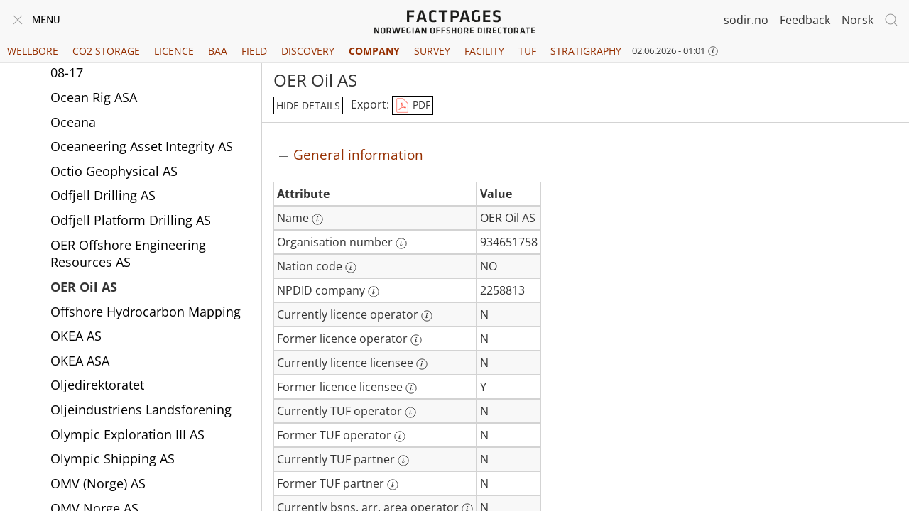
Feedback (805, 20)
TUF (527, 50)
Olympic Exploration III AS (127, 434)
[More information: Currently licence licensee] (422, 364)
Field (254, 50)
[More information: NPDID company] (373, 291)
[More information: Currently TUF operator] (410, 412)
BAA (217, 50)
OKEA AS (76, 335)
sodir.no (746, 20)
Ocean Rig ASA (93, 97)
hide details (308, 105)
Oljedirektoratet (97, 384)
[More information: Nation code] (350, 267)
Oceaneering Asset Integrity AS (141, 146)
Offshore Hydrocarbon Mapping (145, 311)
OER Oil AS (83, 286)
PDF (412, 106)
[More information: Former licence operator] (416, 340)
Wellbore (32, 50)
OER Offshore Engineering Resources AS (128, 253)
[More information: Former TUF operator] (399, 436)
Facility (484, 50)
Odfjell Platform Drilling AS (130, 220)
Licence (174, 50)
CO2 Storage (106, 50)
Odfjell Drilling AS (103, 195)
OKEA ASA (79, 360)
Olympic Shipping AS (112, 458)
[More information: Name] (317, 219)
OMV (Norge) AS (98, 483)
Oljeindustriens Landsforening (141, 409)
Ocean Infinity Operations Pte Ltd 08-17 (149, 64)
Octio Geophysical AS (114, 171)
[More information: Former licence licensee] (411, 388)
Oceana (73, 122)
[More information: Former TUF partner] (392, 484)
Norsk (857, 20)
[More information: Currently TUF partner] (403, 460)
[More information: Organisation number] (401, 243)
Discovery (307, 50)
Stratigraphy (585, 50)
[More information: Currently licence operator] (426, 316)
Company (374, 50)
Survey (432, 50)
